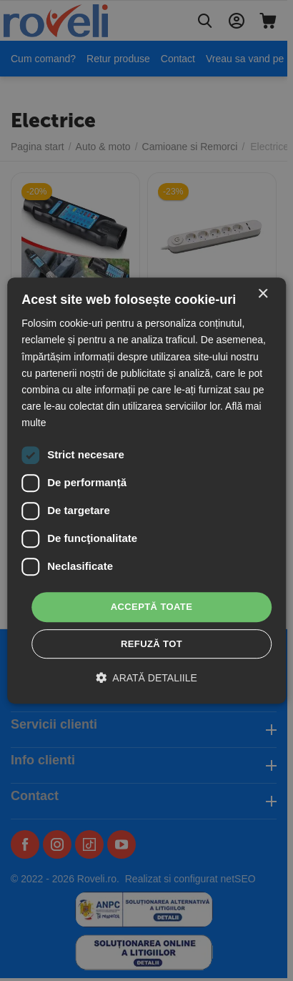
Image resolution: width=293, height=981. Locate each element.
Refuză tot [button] (151, 644)
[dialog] (146, 490)
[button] (146, 677)
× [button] (262, 294)
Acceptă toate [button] (152, 606)
